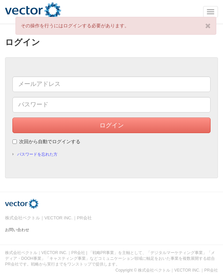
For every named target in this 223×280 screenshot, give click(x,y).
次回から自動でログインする (46, 141)
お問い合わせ (17, 229)
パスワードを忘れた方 (37, 154)
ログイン (112, 125)
